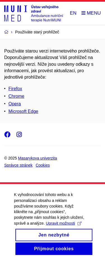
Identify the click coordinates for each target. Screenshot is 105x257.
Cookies (43, 165)
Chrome (16, 96)
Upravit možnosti (63, 227)
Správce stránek (18, 165)
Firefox (15, 88)
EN (73, 13)
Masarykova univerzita (37, 158)
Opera (14, 103)
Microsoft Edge (23, 111)
